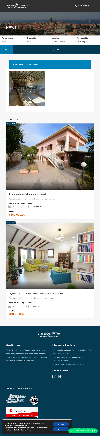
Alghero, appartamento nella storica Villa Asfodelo (36, 293)
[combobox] (62, 42)
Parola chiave (7, 38)
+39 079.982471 (62, 361)
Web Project (89, 428)
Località (55, 38)
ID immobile (31, 38)
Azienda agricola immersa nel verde (28, 194)
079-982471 (83, 6)
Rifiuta (60, 429)
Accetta (61, 424)
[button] (83, 430)
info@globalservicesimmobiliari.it (71, 364)
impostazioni (27, 430)
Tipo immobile (82, 38)
